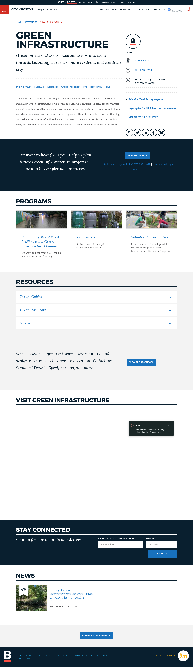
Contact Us (23, 659)
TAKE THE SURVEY (137, 155)
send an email (143, 70)
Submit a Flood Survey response (146, 99)
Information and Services (114, 9)
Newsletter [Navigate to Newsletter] (96, 87)
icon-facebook (153, 132)
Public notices (142, 9)
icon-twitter (137, 132)
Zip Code (151, 539)
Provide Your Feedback (96, 636)
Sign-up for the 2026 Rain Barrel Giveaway (152, 108)
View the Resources (141, 362)
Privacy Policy (25, 656)
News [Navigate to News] (107, 87)
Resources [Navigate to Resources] (52, 87)
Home (18, 22)
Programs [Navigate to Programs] (39, 87)
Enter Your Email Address (116, 539)
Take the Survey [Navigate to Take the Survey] (23, 87)
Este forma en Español (114, 164)
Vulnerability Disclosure (53, 656)
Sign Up (162, 554)
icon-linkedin (145, 132)
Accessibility (105, 656)
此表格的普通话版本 (140, 164)
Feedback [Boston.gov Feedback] (159, 9)
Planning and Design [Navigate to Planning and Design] (70, 87)
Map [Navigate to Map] (85, 87)
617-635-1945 (142, 60)
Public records (83, 656)
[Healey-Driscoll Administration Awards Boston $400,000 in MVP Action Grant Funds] (55, 597)
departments (31, 22)
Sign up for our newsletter (143, 117)
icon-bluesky (161, 132)
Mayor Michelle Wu (47, 9)
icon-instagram (129, 132)
